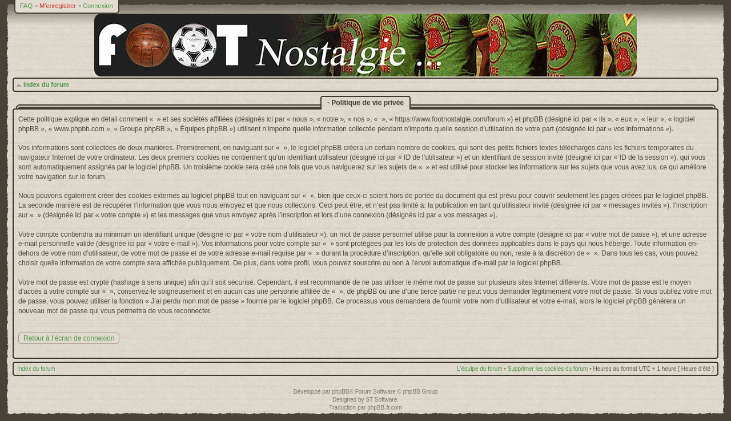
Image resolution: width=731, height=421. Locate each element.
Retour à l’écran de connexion (68, 338)
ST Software (381, 399)
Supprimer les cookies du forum (548, 369)
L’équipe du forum (480, 369)
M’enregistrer (57, 5)
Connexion (98, 5)
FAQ (26, 5)
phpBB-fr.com (384, 407)
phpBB (340, 391)
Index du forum (46, 84)
